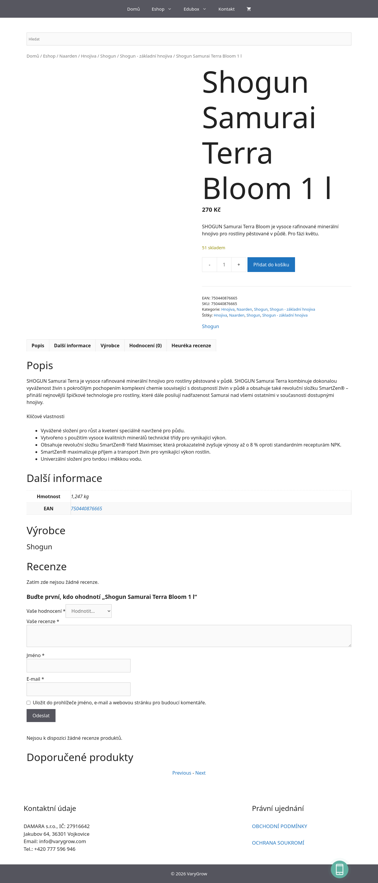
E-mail (35, 679)
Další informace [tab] (72, 345)
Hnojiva (88, 56)
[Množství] (224, 264)
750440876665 (86, 508)
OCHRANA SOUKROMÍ (278, 842)
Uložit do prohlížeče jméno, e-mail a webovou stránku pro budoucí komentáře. (119, 702)
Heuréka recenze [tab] (191, 345)
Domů (133, 9)
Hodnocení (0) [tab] (145, 345)
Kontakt (227, 9)
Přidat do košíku (271, 264)
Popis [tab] (38, 345)
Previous (181, 773)
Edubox (198, 9)
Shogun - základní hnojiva (146, 56)
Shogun (108, 56)
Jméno (36, 655)
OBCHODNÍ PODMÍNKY (279, 826)
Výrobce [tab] (109, 345)
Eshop (165, 9)
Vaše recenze (43, 621)
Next (200, 773)
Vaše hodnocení (46, 611)
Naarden (68, 56)
